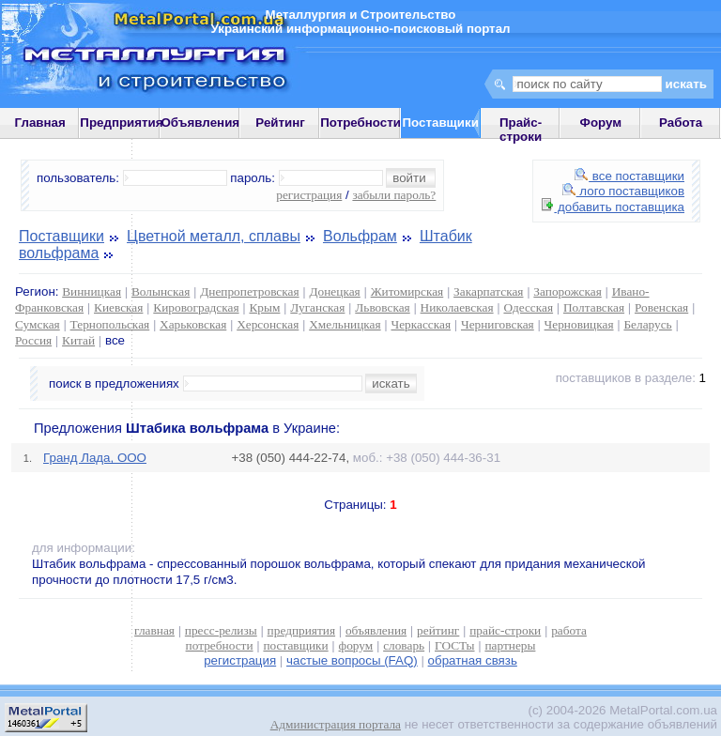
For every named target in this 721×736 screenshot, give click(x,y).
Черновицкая (579, 324)
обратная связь (472, 660)
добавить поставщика (613, 207)
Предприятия (121, 122)
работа (569, 630)
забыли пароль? (394, 195)
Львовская (382, 307)
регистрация (309, 195)
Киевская (118, 307)
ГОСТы (454, 645)
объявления (376, 630)
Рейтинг (280, 122)
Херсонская (268, 324)
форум (356, 645)
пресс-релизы (221, 630)
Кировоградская (195, 307)
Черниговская (497, 324)
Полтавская (593, 307)
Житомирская (407, 291)
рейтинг (438, 630)
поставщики (295, 645)
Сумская (37, 324)
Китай (78, 340)
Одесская (528, 307)
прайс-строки (505, 630)
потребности (219, 645)
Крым (264, 307)
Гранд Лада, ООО (94, 458)
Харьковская (193, 324)
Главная (40, 122)
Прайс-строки (520, 129)
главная (154, 630)
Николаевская (457, 307)
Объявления (200, 122)
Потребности (360, 122)
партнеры (509, 645)
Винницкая (91, 291)
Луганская (317, 307)
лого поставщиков (623, 191)
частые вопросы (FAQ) (352, 660)
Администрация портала (335, 724)
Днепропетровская (249, 291)
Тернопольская (110, 324)
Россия (33, 340)
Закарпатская (488, 291)
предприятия (301, 630)
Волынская (160, 291)
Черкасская (421, 324)
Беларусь (647, 324)
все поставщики (629, 176)
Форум (601, 122)
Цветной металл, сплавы (213, 236)
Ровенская (661, 307)
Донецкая (334, 291)
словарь (403, 645)
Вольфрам (360, 236)
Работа (680, 122)
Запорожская (567, 291)
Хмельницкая (344, 324)
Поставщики (61, 236)
